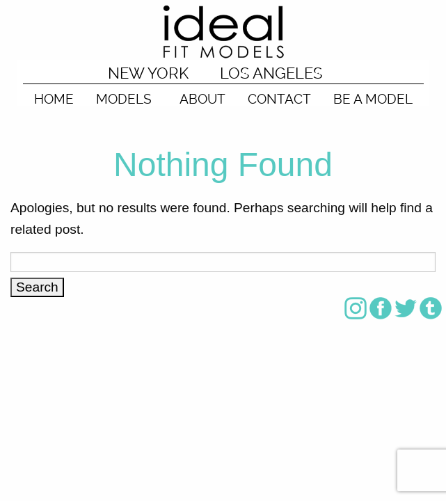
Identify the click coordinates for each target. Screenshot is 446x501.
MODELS (124, 98)
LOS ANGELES (271, 73)
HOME (54, 98)
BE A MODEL (373, 98)
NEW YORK (148, 73)
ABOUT (202, 98)
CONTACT (279, 98)
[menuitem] (54, 94)
